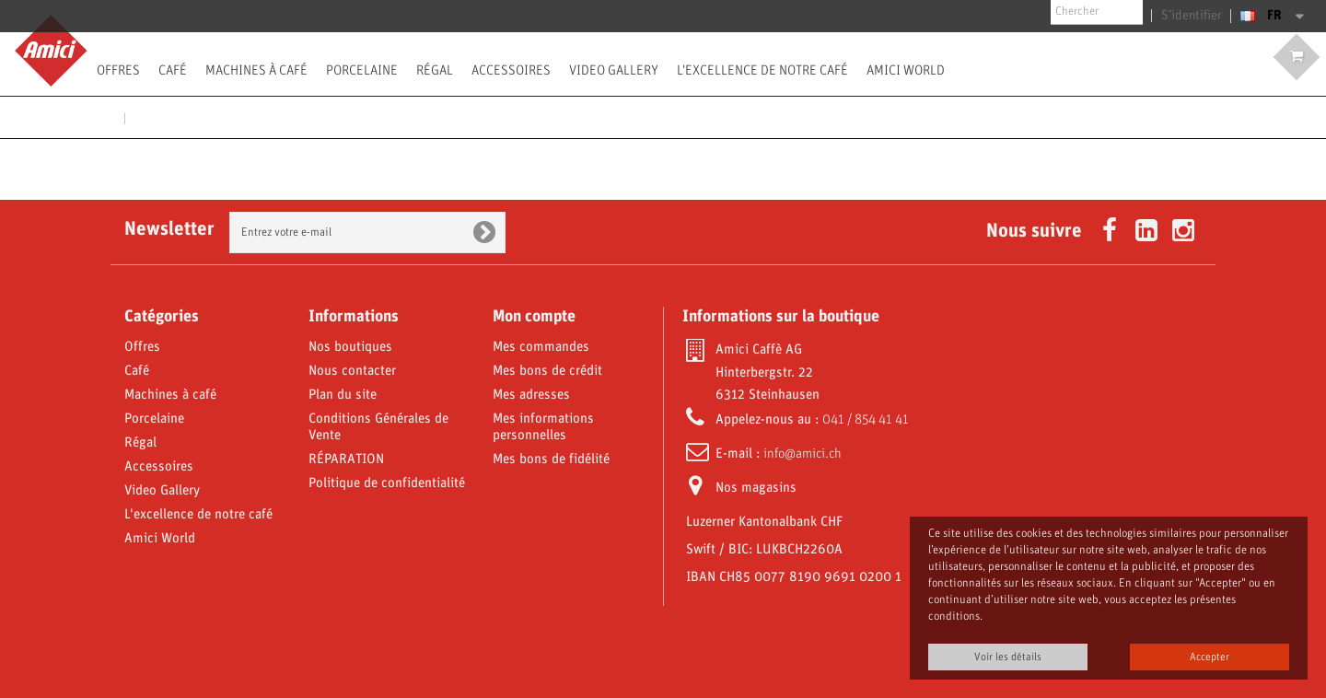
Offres (118, 70)
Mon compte (534, 316)
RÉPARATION (346, 459)
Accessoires (511, 70)
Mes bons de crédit (547, 371)
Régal (434, 70)
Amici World (906, 70)
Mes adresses (531, 395)
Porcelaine (362, 70)
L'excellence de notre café (762, 70)
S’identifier (1196, 15)
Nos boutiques (350, 347)
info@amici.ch (802, 454)
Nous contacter (352, 371)
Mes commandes (541, 347)
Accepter (1209, 657)
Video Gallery (613, 70)
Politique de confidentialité (386, 483)
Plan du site (342, 395)
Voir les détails (1007, 657)
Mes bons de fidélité (551, 459)
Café (172, 70)
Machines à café (256, 70)
